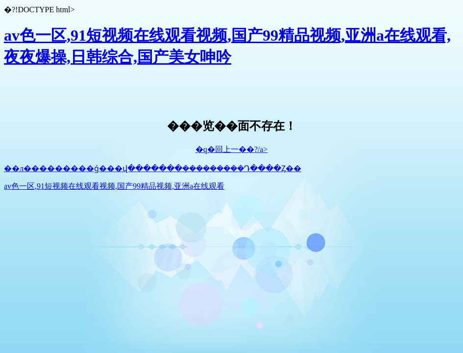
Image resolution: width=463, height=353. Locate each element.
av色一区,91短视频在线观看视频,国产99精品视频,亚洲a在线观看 (114, 186)
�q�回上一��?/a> (231, 149)
